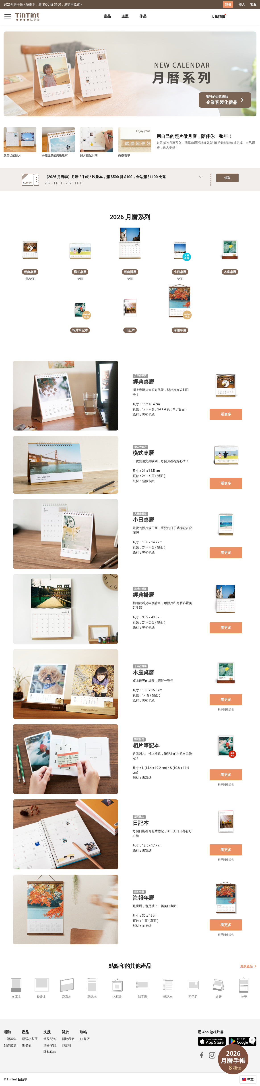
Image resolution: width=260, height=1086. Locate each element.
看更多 (226, 414)
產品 (107, 16)
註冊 (228, 4)
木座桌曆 (143, 672)
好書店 (85, 1038)
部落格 (67, 1045)
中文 (250, 1079)
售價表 (27, 1045)
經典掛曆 (143, 595)
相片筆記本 (146, 745)
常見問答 (49, 1038)
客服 (253, 4)
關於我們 (68, 1038)
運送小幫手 (30, 1038)
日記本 (141, 823)
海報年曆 (143, 898)
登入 (242, 4)
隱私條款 (49, 1051)
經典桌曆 (143, 381)
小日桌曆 (143, 520)
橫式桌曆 (143, 453)
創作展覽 (10, 1045)
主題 (125, 16)
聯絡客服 (49, 1045)
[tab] (107, 17)
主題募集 (10, 1038)
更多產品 (248, 966)
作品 (143, 16)
